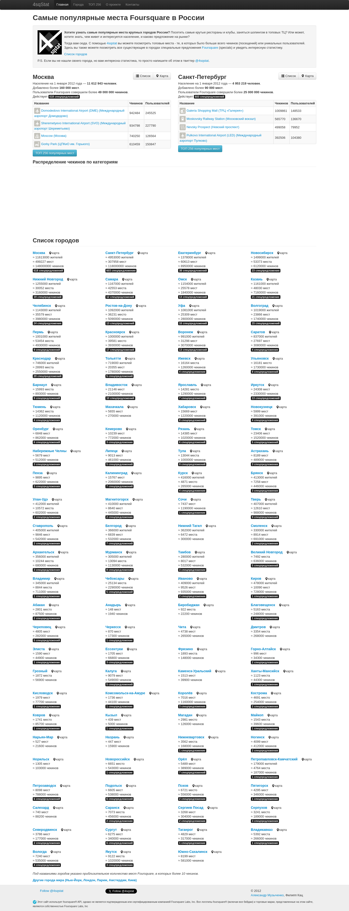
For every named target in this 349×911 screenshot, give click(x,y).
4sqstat (112, 43)
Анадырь (113, 605)
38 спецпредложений (193, 270)
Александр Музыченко (267, 895)
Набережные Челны (49, 451)
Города (78, 4)
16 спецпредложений (193, 323)
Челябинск (42, 306)
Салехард (41, 808)
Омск (182, 279)
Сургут (111, 830)
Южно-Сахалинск (192, 852)
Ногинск (257, 737)
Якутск (111, 852)
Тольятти (113, 358)
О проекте (113, 4)
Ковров (39, 715)
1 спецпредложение (192, 512)
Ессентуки (114, 649)
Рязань (184, 429)
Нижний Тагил (190, 526)
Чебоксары (114, 578)
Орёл (182, 759)
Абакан (39, 605)
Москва (43, 77)
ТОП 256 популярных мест (54, 153)
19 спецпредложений (48, 296)
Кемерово (113, 429)
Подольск (113, 785)
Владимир (41, 578)
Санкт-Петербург (202, 77)
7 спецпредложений (192, 398)
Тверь (256, 499)
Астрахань (260, 451)
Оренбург (41, 429)
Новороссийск (117, 759)
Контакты (132, 4)
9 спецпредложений (47, 349)
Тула (182, 451)
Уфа (181, 306)
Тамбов (184, 552)
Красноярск (115, 332)
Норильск (41, 759)
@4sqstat (202, 60)
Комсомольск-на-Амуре (125, 693)
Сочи (182, 499)
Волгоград (259, 306)
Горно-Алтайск (263, 649)
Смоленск (259, 526)
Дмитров (258, 627)
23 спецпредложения (265, 270)
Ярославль (187, 385)
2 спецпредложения (47, 517)
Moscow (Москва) (53, 136)
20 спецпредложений (48, 376)
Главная (62, 4)
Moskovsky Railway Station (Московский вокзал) (221, 119)
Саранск (112, 808)
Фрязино (185, 649)
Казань (256, 279)
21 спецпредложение (265, 296)
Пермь (38, 332)
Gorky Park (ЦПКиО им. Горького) (65, 144)
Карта (162, 76)
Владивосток (116, 385)
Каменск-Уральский (194, 671)
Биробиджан (188, 605)
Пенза (38, 473)
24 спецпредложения (47, 323)
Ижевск (184, 358)
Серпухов (259, 808)
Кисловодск (43, 693)
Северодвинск (45, 830)
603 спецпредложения (120, 270)
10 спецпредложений (120, 398)
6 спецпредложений (47, 442)
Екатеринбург (189, 253)
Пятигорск (259, 785)
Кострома (259, 693)
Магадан (185, 715)
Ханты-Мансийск (265, 671)
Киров (256, 578)
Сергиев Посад (190, 808)
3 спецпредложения (119, 442)
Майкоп (257, 715)
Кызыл (111, 715)
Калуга (111, 671)
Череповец (42, 627)
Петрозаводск (44, 785)
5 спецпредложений (119, 376)
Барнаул (40, 385)
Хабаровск (187, 407)
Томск (256, 429)
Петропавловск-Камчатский (274, 759)
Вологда (40, 852)
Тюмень (39, 407)
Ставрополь (43, 526)
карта (53, 253)
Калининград (116, 473)
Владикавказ (262, 830)
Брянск (257, 473)
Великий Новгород (267, 552)
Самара (111, 279)
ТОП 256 (94, 4)
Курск (183, 473)
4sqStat (41, 4)
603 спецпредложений (209, 96)
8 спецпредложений (265, 371)
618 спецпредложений (64, 96)
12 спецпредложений (120, 296)
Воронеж (185, 332)
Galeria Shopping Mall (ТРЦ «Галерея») (215, 110)
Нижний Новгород (48, 279)
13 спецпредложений (193, 296)
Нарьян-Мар (43, 737)
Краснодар (42, 358)
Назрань (112, 737)
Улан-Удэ (40, 499)
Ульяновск (260, 358)
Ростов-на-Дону (118, 306)
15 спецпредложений (266, 323)
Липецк (111, 451)
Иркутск (257, 385)
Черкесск (113, 627)
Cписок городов (75, 54)
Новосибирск (262, 253)
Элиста (39, 649)
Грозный (40, 671)
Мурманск (113, 552)
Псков (183, 785)
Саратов (258, 332)
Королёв (185, 693)
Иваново (185, 578)
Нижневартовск (191, 737)
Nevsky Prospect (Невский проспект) (213, 127)
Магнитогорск (116, 499)
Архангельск (43, 552)
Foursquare (210, 47)
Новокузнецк (261, 407)
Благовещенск (263, 605)
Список (143, 76)
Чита (182, 627)
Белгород (113, 526)
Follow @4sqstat (51, 891)
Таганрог (185, 830)
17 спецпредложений (120, 349)
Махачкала (114, 407)
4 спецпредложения (265, 349)
